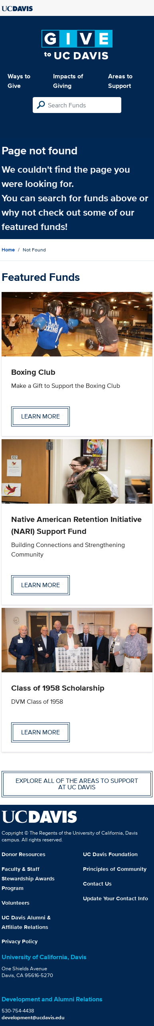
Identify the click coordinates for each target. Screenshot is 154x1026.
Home (8, 249)
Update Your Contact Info (115, 898)
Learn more (40, 416)
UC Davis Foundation (110, 854)
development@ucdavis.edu (33, 1017)
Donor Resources (23, 854)
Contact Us (97, 884)
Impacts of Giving (68, 81)
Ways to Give (19, 81)
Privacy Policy (20, 941)
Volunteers (16, 903)
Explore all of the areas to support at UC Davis (77, 784)
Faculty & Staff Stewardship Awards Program (28, 878)
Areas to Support (120, 81)
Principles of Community (114, 869)
